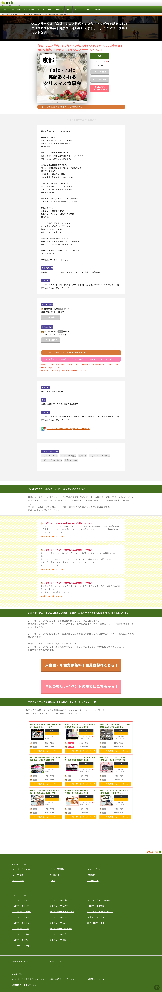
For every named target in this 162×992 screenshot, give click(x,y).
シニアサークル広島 (58, 934)
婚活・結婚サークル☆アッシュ (63, 979)
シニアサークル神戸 (20, 940)
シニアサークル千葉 (20, 923)
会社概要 (91, 875)
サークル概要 (18, 875)
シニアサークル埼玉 (20, 917)
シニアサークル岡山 (58, 940)
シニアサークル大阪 (20, 934)
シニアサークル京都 (20, 945)
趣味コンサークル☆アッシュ (24, 985)
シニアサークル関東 (20, 900)
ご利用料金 (54, 875)
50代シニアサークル (95, 917)
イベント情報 (18, 880)
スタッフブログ (93, 869)
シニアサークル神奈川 (21, 911)
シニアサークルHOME (21, 869)
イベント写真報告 (57, 869)
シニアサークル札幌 (58, 917)
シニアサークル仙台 (58, 923)
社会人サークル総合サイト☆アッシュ (28, 979)
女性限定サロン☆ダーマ (97, 979)
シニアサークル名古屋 (59, 906)
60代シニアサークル (95, 923)
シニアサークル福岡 (95, 906)
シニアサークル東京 (20, 906)
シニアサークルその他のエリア (100, 911)
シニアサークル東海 (58, 900)
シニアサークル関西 (20, 928)
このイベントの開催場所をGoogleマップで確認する (68, 428)
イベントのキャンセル (21, 961)
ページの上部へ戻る (151, 852)
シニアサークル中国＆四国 (61, 928)
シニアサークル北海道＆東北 (62, 911)
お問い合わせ (55, 961)
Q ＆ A (52, 880)
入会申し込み (93, 880)
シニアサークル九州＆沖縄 (98, 900)
